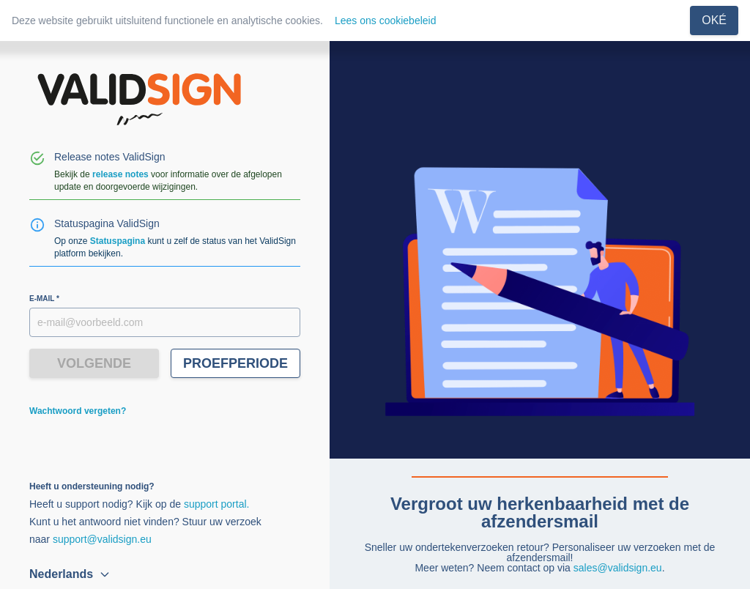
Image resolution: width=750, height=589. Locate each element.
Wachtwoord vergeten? (77, 411)
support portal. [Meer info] (217, 504)
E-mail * (44, 298)
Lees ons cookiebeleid (386, 20)
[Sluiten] (714, 20)
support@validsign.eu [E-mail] (102, 539)
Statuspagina (117, 241)
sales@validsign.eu (617, 568)
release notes (120, 174)
